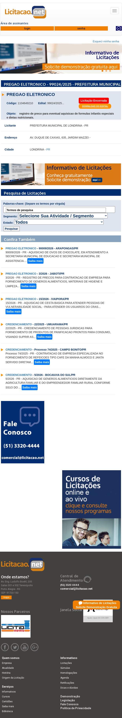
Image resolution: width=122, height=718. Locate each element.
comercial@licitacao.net (76, 588)
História (6, 673)
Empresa (7, 663)
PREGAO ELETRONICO (21, 248)
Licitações (66, 663)
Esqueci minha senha (106, 41)
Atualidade (8, 668)
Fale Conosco (69, 704)
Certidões (7, 701)
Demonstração (70, 696)
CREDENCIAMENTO (19, 324)
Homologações (68, 673)
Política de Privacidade (75, 708)
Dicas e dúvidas (69, 687)
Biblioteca (7, 711)
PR (48, 149)
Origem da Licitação (13, 677)
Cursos (6, 696)
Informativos (9, 691)
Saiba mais (35, 260)
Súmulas (65, 668)
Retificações (67, 683)
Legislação (67, 700)
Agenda (64, 677)
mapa (6, 597)
